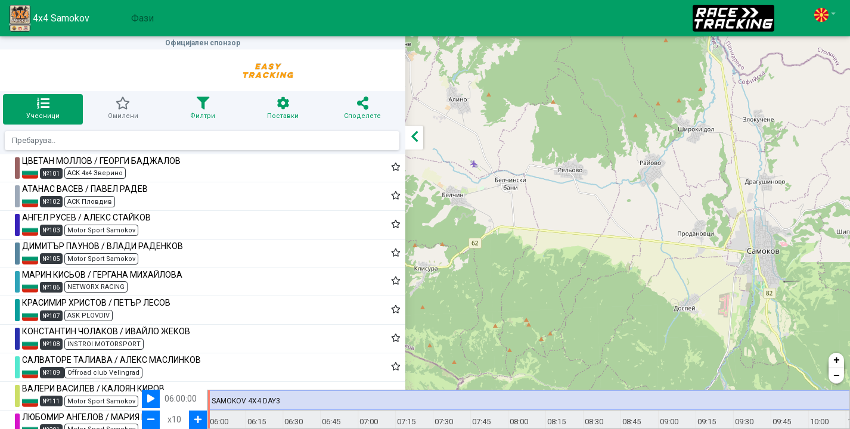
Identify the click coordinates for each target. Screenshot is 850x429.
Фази (142, 18)
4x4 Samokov (49, 18)
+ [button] (836, 360)
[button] (824, 14)
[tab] (23, 109)
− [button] (836, 376)
